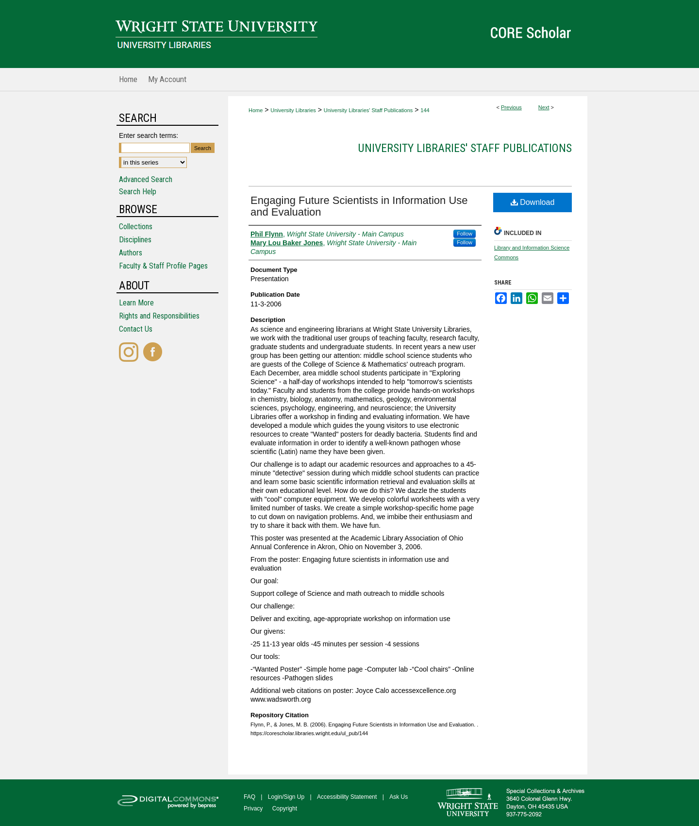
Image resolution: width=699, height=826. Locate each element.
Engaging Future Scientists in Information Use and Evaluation (359, 206)
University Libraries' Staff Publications (368, 110)
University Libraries (293, 110)
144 (424, 110)
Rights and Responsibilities (159, 315)
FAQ (249, 796)
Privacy (253, 808)
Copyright (284, 808)
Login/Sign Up (286, 796)
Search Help (137, 191)
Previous (511, 107)
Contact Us (135, 329)
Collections (135, 226)
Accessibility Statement (347, 796)
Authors (130, 252)
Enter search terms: (148, 135)
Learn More (136, 302)
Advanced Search (145, 179)
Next (543, 107)
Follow (464, 233)
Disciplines (135, 239)
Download (533, 202)
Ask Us (398, 796)
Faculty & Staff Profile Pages (163, 265)
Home (256, 110)
